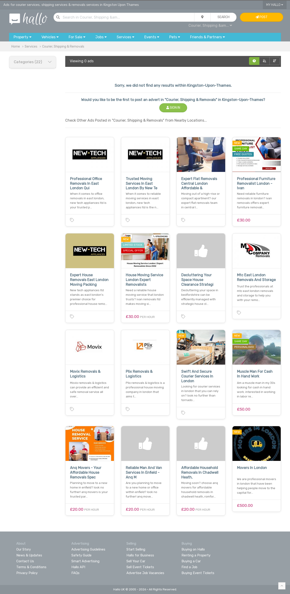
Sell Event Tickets (140, 567)
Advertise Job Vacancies (145, 573)
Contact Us (25, 561)
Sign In (173, 108)
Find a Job (189, 567)
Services (31, 46)
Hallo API (78, 567)
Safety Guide (81, 555)
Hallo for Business (140, 555)
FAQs (75, 573)
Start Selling (135, 549)
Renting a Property (195, 555)
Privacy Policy (27, 573)
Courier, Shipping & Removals (63, 46)
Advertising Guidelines (88, 549)
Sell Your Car (135, 561)
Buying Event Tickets (197, 573)
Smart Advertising (85, 561)
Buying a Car (191, 561)
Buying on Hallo (193, 549)
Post (262, 17)
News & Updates (29, 555)
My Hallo (274, 5)
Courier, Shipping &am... (210, 25)
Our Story (23, 549)
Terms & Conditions (31, 567)
